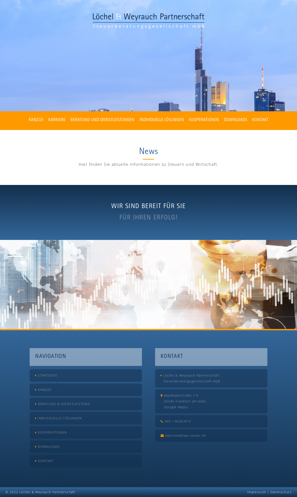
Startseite (46, 375)
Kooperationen (204, 120)
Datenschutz (280, 492)
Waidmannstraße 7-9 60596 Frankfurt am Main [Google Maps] (183, 401)
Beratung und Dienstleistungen (102, 120)
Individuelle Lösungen (161, 120)
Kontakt (260, 120)
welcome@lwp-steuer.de (183, 435)
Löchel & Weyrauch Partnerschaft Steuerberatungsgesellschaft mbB (190, 378)
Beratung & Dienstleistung (62, 404)
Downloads (235, 120)
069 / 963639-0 (176, 421)
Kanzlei (36, 120)
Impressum (256, 492)
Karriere (57, 120)
